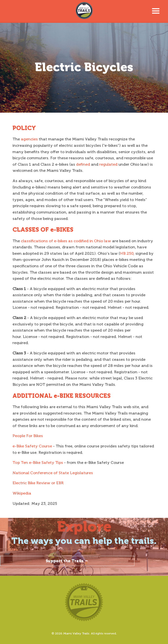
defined (83, 164)
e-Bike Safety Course (32, 446)
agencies (29, 139)
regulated (108, 164)
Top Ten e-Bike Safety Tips (38, 462)
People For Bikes (28, 435)
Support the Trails (67, 561)
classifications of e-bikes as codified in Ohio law (66, 241)
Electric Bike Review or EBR (38, 483)
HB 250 (126, 253)
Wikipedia (22, 493)
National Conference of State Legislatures (53, 472)
